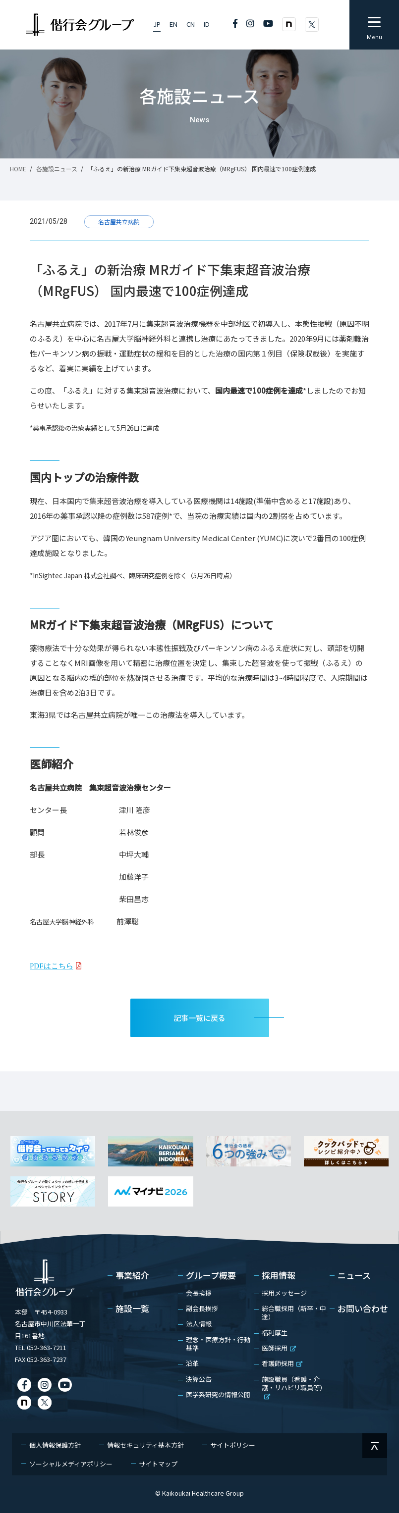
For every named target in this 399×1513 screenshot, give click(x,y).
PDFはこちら (51, 965)
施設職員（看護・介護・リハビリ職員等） (294, 1387)
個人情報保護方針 (55, 1445)
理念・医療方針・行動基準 (218, 1344)
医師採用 (279, 1348)
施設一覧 (132, 1309)
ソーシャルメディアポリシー (71, 1463)
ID (207, 24)
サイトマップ (158, 1463)
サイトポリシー (232, 1445)
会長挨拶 (199, 1293)
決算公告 (199, 1379)
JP (157, 24)
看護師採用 (282, 1363)
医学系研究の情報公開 (218, 1394)
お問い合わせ (363, 1309)
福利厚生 (274, 1332)
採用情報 (278, 1276)
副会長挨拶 (202, 1308)
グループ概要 (211, 1276)
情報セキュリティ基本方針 (145, 1445)
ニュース (354, 1276)
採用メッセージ (284, 1293)
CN (190, 24)
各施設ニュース (56, 168)
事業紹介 (132, 1276)
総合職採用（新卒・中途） (294, 1312)
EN (173, 24)
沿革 (192, 1363)
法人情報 (199, 1323)
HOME (18, 168)
